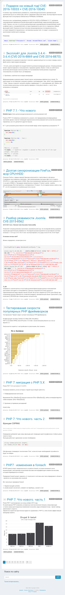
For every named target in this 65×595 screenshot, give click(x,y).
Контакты (30, 590)
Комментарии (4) (55, 373)
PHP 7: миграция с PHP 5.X (25, 382)
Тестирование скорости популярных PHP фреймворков (25, 309)
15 (27, 562)
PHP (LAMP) (58, 5)
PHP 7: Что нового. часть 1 (26, 499)
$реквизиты (43, 590)
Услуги (25, 590)
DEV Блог (52, 5)
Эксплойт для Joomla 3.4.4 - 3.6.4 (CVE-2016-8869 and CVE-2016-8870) (32, 55)
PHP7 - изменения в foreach (26, 465)
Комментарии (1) (55, 44)
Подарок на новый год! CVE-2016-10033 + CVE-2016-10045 (25, 7)
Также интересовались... (12, 581)
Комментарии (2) (55, 410)
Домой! (21, 590)
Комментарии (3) (55, 101)
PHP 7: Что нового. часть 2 (25, 419)
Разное (59, 170)
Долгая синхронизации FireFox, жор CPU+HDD (27, 172)
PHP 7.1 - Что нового (21, 110)
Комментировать (19, 161)
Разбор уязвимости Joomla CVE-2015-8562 (24, 219)
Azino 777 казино (32, 591)
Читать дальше (44, 44)
